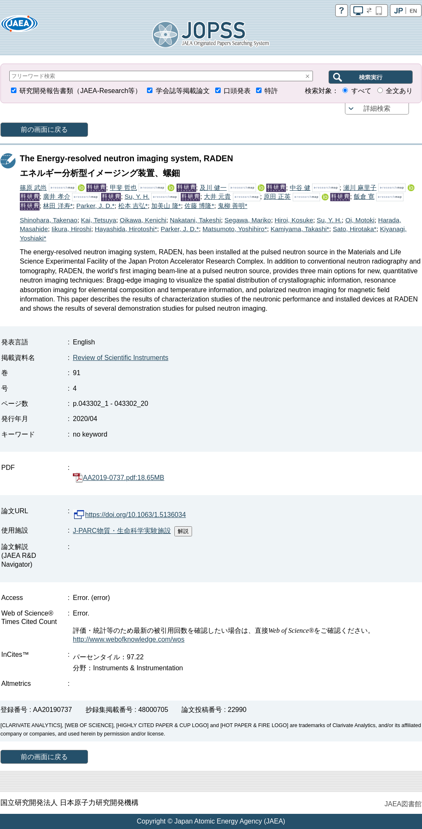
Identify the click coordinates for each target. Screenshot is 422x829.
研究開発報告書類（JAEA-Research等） (80, 90)
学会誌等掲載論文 (183, 90)
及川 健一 (213, 187)
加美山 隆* (166, 205)
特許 (271, 90)
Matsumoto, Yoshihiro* (235, 228)
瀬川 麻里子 (360, 187)
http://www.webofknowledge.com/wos (128, 639)
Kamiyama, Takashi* (299, 228)
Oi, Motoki (359, 220)
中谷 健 (300, 187)
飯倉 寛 (364, 196)
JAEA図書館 (403, 804)
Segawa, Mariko (247, 220)
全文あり (399, 90)
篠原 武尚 (33, 187)
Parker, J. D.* (95, 205)
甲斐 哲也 (123, 187)
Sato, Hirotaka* (355, 228)
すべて (361, 90)
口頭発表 (237, 90)
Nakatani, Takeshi (195, 220)
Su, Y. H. (137, 196)
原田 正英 (277, 196)
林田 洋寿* (57, 205)
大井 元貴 (217, 196)
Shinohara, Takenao (48, 220)
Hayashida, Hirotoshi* (126, 228)
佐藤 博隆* (199, 205)
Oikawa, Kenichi (143, 220)
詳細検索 (376, 108)
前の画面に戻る (44, 129)
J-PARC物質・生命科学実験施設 (122, 530)
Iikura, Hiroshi (71, 228)
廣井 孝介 (56, 196)
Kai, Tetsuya (98, 220)
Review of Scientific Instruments (120, 357)
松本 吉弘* (133, 205)
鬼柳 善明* (232, 205)
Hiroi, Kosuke (294, 220)
